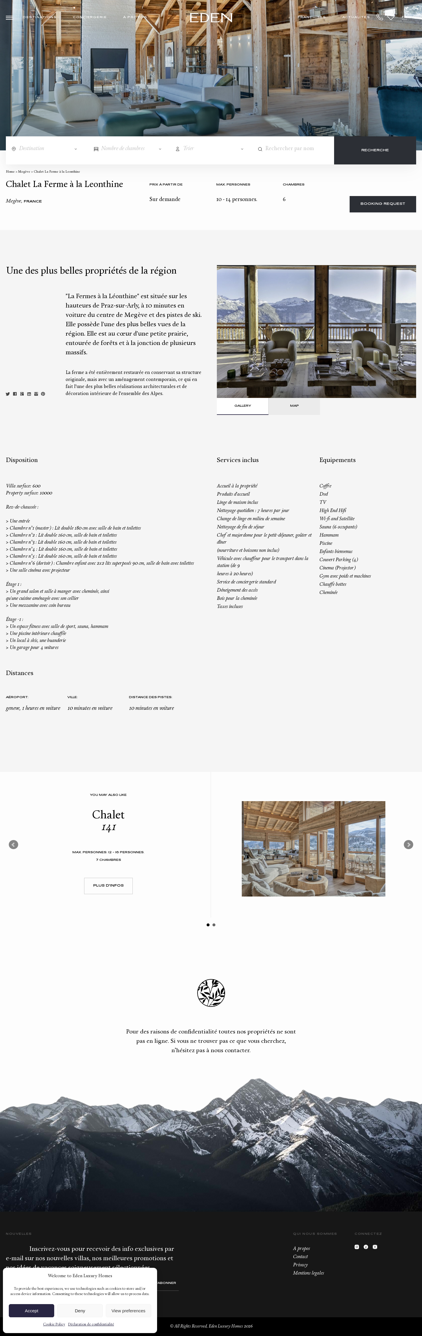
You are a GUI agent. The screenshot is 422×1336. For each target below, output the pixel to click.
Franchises (312, 17)
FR (404, 17)
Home (10, 172)
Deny (80, 1310)
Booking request (382, 204)
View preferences (129, 1310)
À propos (135, 17)
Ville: (72, 697)
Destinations (40, 17)
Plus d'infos (108, 886)
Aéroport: (17, 697)
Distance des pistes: (150, 697)
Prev (13, 844)
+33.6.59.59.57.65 (380, 16)
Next (408, 331)
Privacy (300, 1265)
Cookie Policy (54, 1324)
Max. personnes (233, 184)
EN (413, 17)
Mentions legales (308, 1273)
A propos (301, 1248)
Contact (300, 1257)
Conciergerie (90, 17)
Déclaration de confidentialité (91, 1324)
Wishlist (390, 16)
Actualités (356, 17)
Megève (24, 172)
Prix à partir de (166, 184)
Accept (31, 1310)
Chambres (293, 184)
